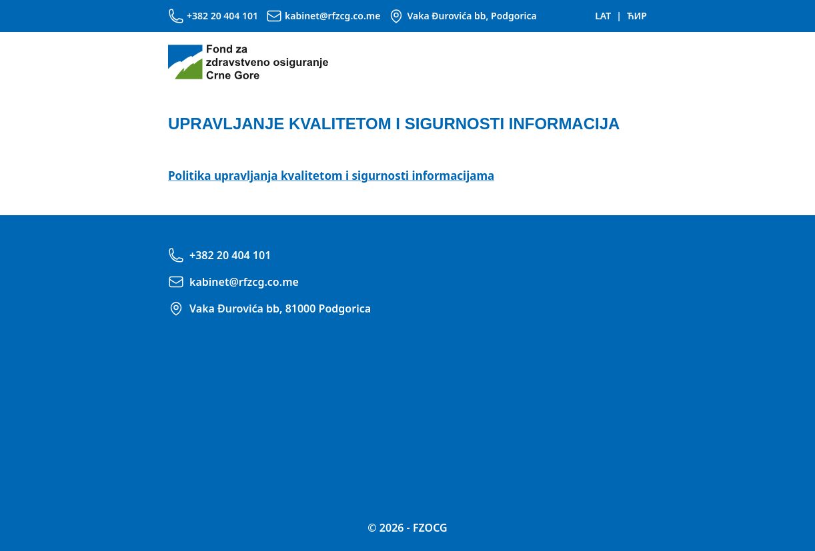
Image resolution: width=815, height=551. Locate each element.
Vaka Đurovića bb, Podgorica (471, 15)
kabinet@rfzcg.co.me (332, 15)
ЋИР (637, 15)
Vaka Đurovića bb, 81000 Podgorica (280, 308)
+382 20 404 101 (222, 15)
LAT (603, 15)
